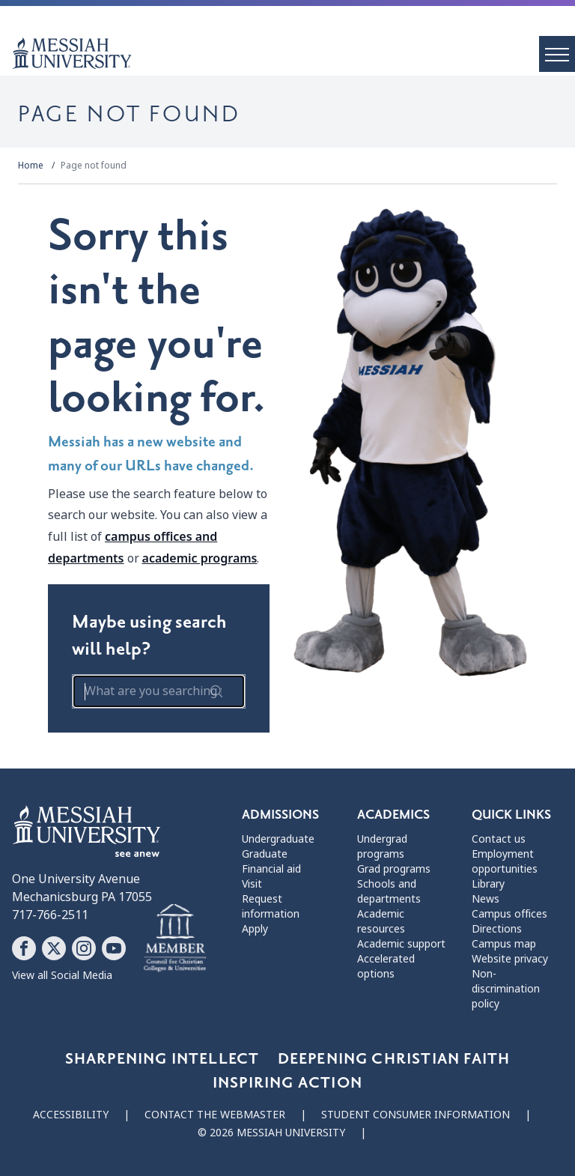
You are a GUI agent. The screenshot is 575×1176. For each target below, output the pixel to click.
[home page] (293, 53)
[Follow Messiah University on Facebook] (24, 948)
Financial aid (271, 868)
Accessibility (71, 1114)
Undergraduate (278, 838)
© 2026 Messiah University (271, 1132)
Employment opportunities (505, 861)
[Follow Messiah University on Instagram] (84, 948)
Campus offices (509, 913)
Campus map (504, 943)
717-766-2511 (50, 915)
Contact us (499, 838)
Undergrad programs (382, 846)
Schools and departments (389, 891)
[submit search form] (216, 691)
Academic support (401, 943)
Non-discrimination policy (506, 988)
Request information (270, 906)
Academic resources (381, 921)
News (485, 898)
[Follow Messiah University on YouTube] (114, 948)
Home (30, 165)
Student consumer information (415, 1114)
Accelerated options (386, 966)
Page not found (94, 165)
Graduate (265, 853)
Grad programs (394, 868)
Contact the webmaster (214, 1114)
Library (488, 883)
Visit (252, 883)
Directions (497, 928)
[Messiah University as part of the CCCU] (175, 938)
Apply (255, 928)
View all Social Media (62, 975)
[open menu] (557, 54)
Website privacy (510, 958)
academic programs (200, 558)
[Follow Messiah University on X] (54, 948)
